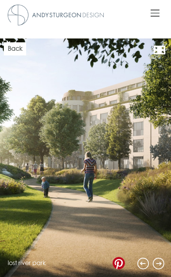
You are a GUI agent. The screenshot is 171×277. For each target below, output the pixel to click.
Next (158, 263)
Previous (143, 263)
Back (15, 49)
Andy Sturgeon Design (56, 15)
